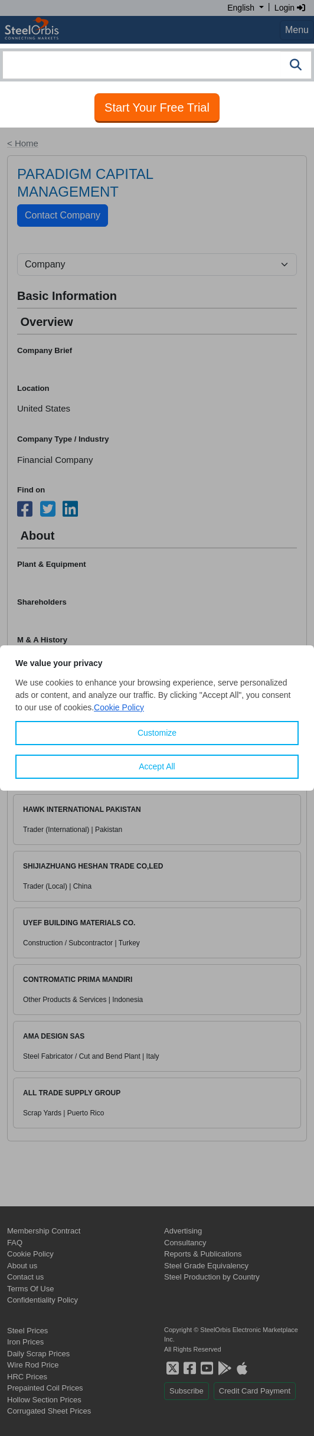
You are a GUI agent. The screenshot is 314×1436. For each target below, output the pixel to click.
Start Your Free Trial (157, 107)
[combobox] (157, 65)
